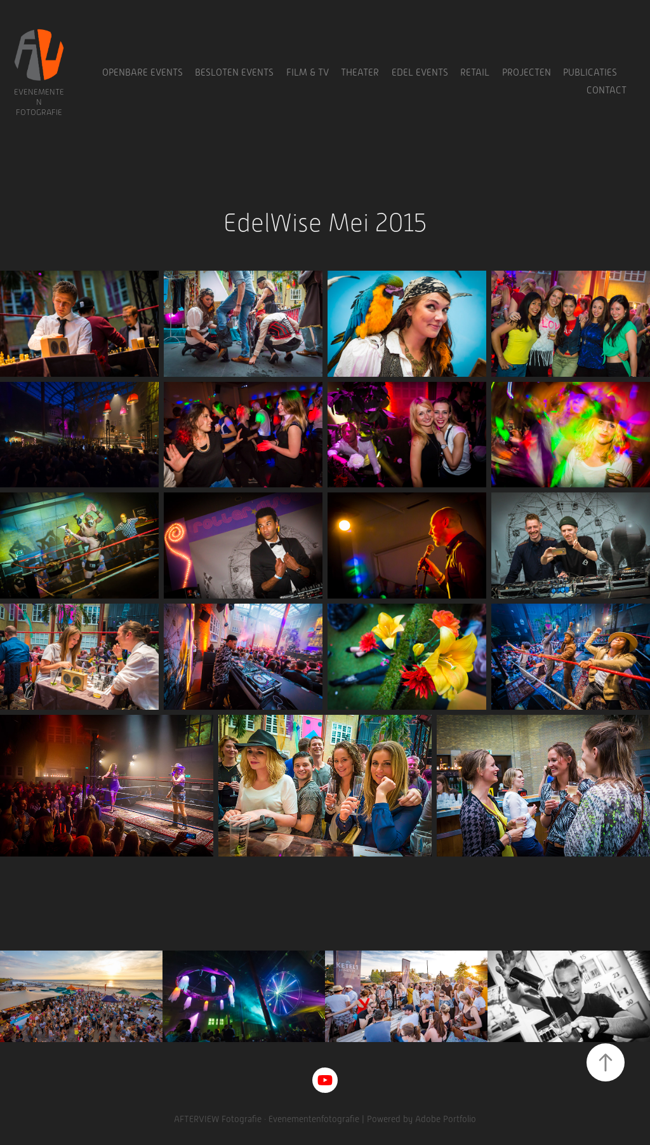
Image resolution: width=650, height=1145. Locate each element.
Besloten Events (234, 72)
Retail (474, 72)
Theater (360, 72)
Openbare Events (142, 72)
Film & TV (307, 72)
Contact (607, 90)
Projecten (526, 72)
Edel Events (420, 72)
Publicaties (590, 72)
